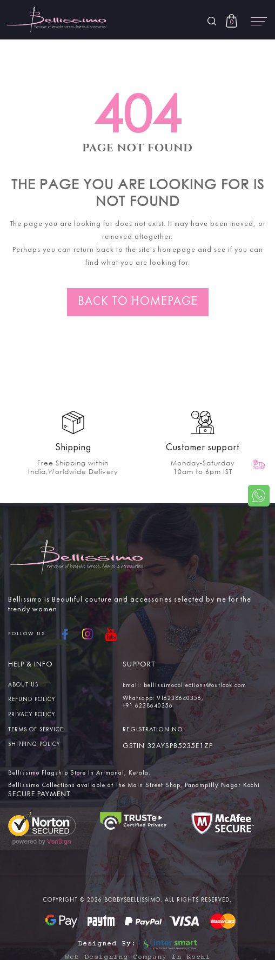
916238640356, (180, 699)
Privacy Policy (31, 715)
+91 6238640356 (148, 706)
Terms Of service (35, 730)
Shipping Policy (34, 745)
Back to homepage (138, 302)
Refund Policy (31, 700)
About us (23, 685)
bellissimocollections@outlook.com (195, 686)
